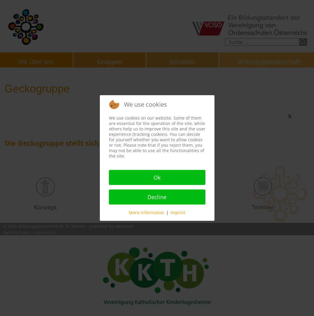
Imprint (178, 212)
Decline (157, 197)
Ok (157, 177)
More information (146, 212)
